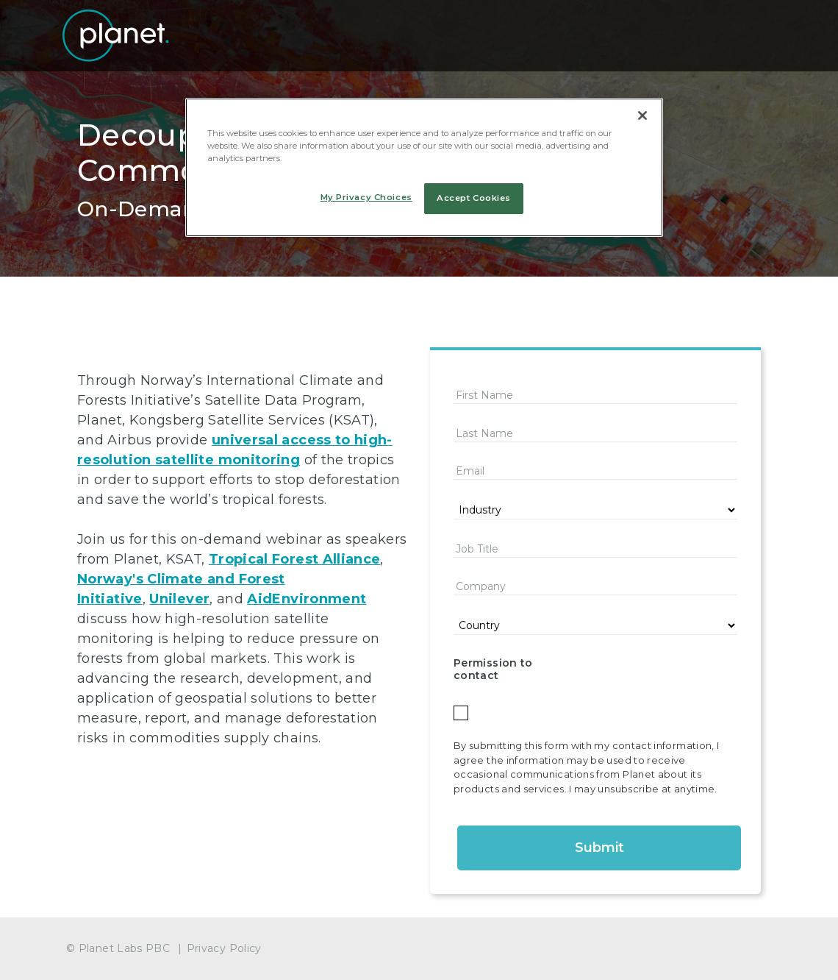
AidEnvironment (306, 599)
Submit (599, 847)
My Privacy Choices (366, 197)
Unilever (179, 599)
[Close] (642, 115)
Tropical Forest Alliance (295, 559)
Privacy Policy (224, 948)
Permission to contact (493, 669)
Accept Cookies (474, 198)
